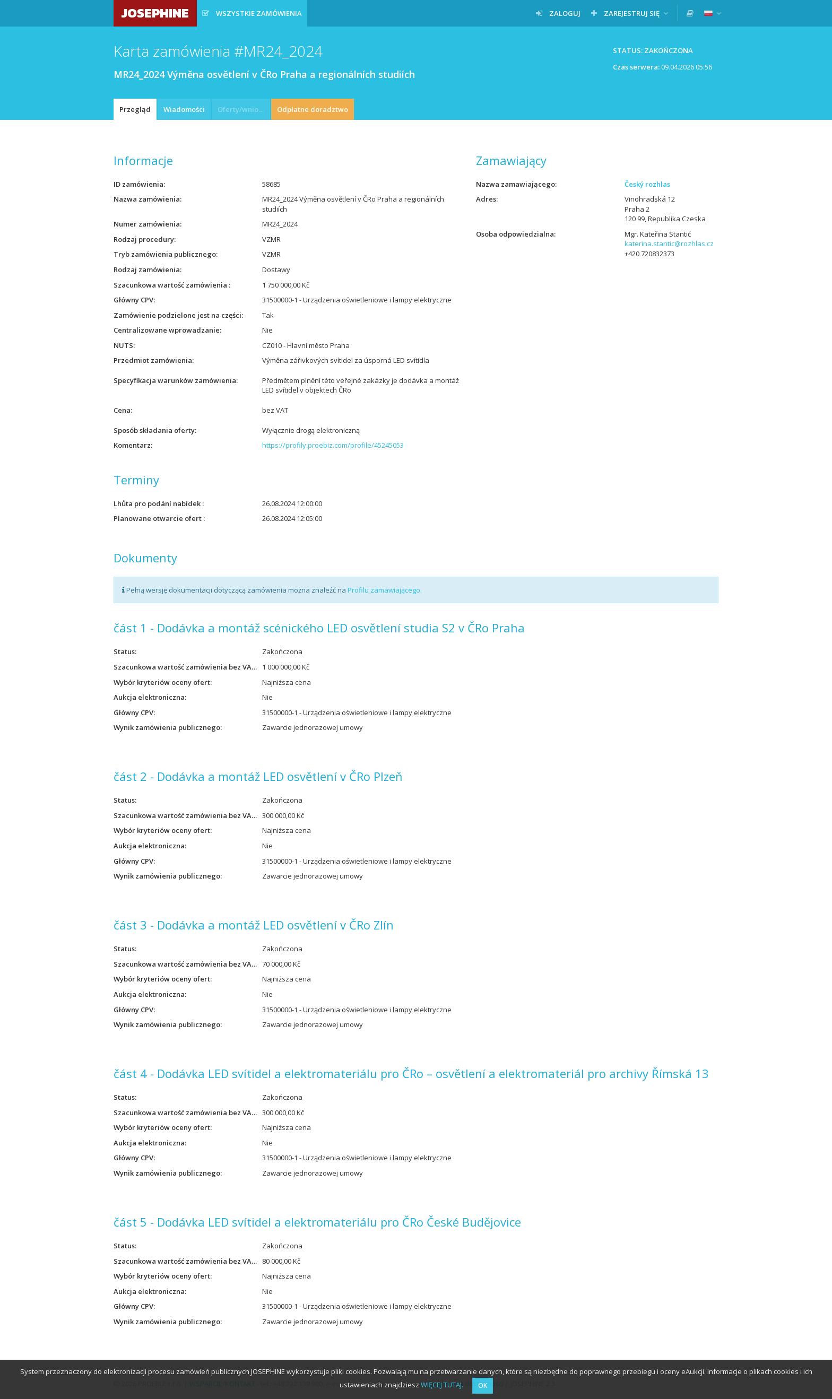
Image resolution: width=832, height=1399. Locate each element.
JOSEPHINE (155, 13)
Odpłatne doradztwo (312, 109)
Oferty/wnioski (242, 109)
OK (482, 1385)
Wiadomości (184, 109)
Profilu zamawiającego (384, 590)
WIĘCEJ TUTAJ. (442, 1384)
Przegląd (135, 109)
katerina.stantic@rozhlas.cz (669, 243)
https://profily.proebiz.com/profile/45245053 (333, 445)
